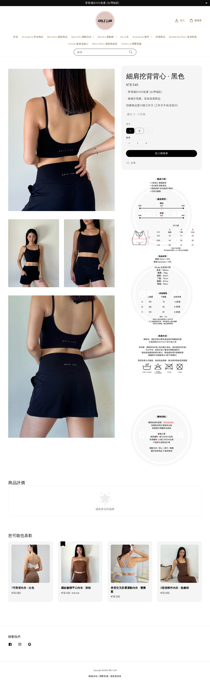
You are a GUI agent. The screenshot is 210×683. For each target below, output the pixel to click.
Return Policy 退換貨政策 (104, 43)
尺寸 (128, 124)
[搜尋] (131, 52)
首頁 (15, 36)
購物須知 (93, 676)
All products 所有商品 (32, 36)
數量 (128, 137)
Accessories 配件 (141, 36)
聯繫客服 (103, 676)
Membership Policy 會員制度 (183, 36)
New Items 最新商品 (57, 36)
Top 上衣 (124, 36)
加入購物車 (161, 153)
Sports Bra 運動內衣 (81, 36)
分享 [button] (131, 162)
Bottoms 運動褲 (106, 36)
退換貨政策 (116, 676)
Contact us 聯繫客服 (131, 43)
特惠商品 (160, 36)
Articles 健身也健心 (78, 43)
